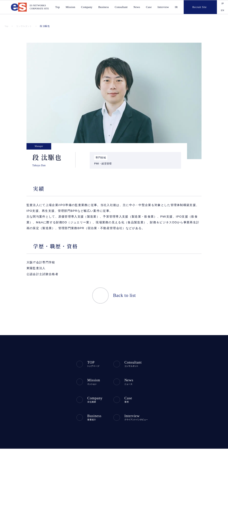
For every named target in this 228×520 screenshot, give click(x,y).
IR (177, 7)
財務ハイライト (197, 368)
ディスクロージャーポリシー (204, 388)
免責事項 (194, 428)
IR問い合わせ (196, 415)
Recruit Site (195, 7)
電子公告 (194, 422)
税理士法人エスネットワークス (165, 484)
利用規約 (80, 437)
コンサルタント (23, 26)
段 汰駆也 (43, 26)
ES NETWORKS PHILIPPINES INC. (93, 489)
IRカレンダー (196, 375)
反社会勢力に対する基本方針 (51, 437)
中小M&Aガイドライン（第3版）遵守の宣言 (65, 443)
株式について (196, 402)
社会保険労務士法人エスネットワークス (170, 489)
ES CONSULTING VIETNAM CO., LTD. (95, 484)
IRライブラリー (197, 395)
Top (6, 26)
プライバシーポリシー (16, 437)
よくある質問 (196, 408)
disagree (181, 513)
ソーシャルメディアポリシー (19, 443)
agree (208, 513)
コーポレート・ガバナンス (202, 381)
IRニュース (195, 361)
